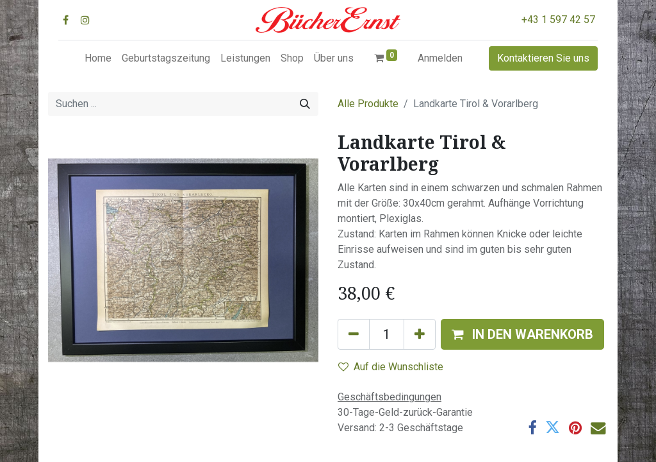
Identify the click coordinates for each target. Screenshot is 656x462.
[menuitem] (98, 58)
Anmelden (440, 58)
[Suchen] (304, 104)
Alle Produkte (368, 104)
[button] (522, 334)
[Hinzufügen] (420, 334)
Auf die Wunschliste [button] (390, 367)
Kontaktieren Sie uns (543, 58)
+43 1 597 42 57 (558, 19)
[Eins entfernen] (354, 334)
